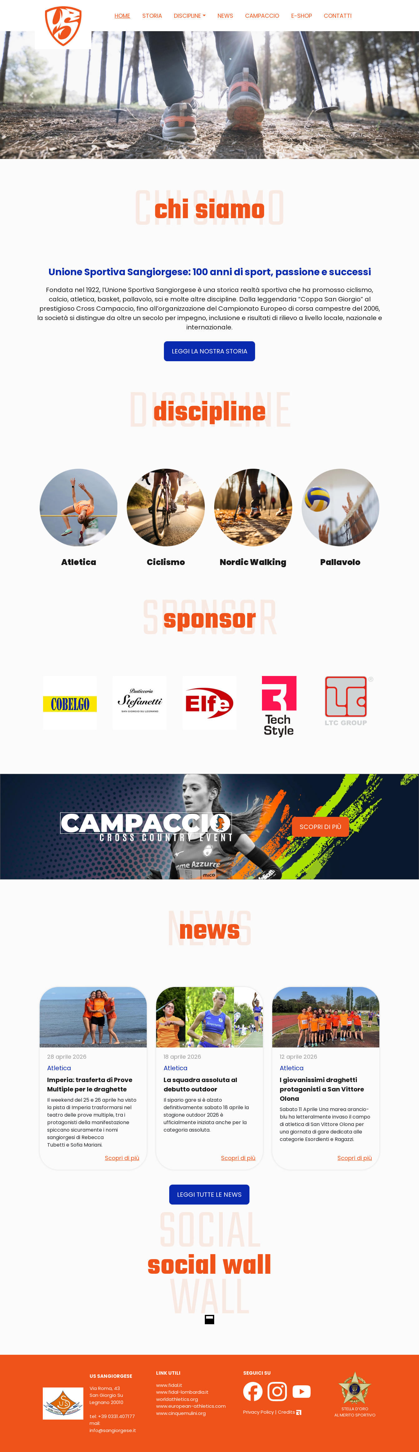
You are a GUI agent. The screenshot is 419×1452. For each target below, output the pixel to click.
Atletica (59, 1068)
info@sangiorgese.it (113, 1430)
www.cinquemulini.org (181, 1413)
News (225, 16)
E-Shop (301, 16)
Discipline (187, 16)
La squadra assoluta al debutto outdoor (200, 1085)
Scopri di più (122, 1158)
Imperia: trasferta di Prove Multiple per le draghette (89, 1085)
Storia (152, 16)
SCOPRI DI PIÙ (320, 826)
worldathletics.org (177, 1399)
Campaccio (262, 16)
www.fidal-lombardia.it (182, 1392)
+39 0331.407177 (116, 1416)
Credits (289, 1412)
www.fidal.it (169, 1385)
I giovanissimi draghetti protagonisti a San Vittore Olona (322, 1089)
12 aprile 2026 (298, 1057)
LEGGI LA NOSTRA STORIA (209, 351)
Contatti (338, 16)
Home (122, 16)
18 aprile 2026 (182, 1057)
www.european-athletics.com (191, 1406)
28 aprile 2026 (66, 1057)
